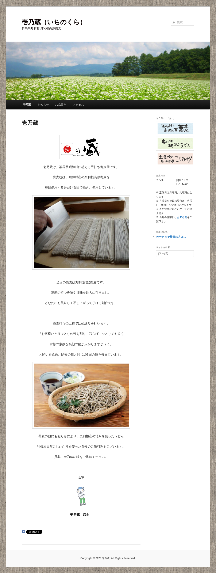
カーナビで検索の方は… (171, 236)
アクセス (78, 104)
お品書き (60, 104)
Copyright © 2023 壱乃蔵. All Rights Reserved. (108, 558)
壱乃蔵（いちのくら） (54, 22)
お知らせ (43, 104)
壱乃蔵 (27, 104)
